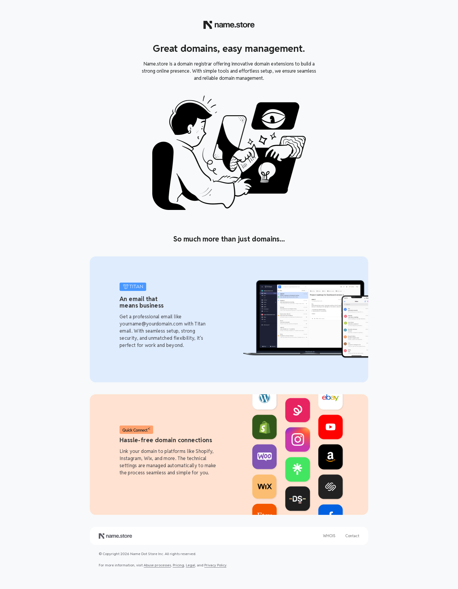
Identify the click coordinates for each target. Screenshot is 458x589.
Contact (352, 535)
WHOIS (329, 535)
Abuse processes (157, 565)
